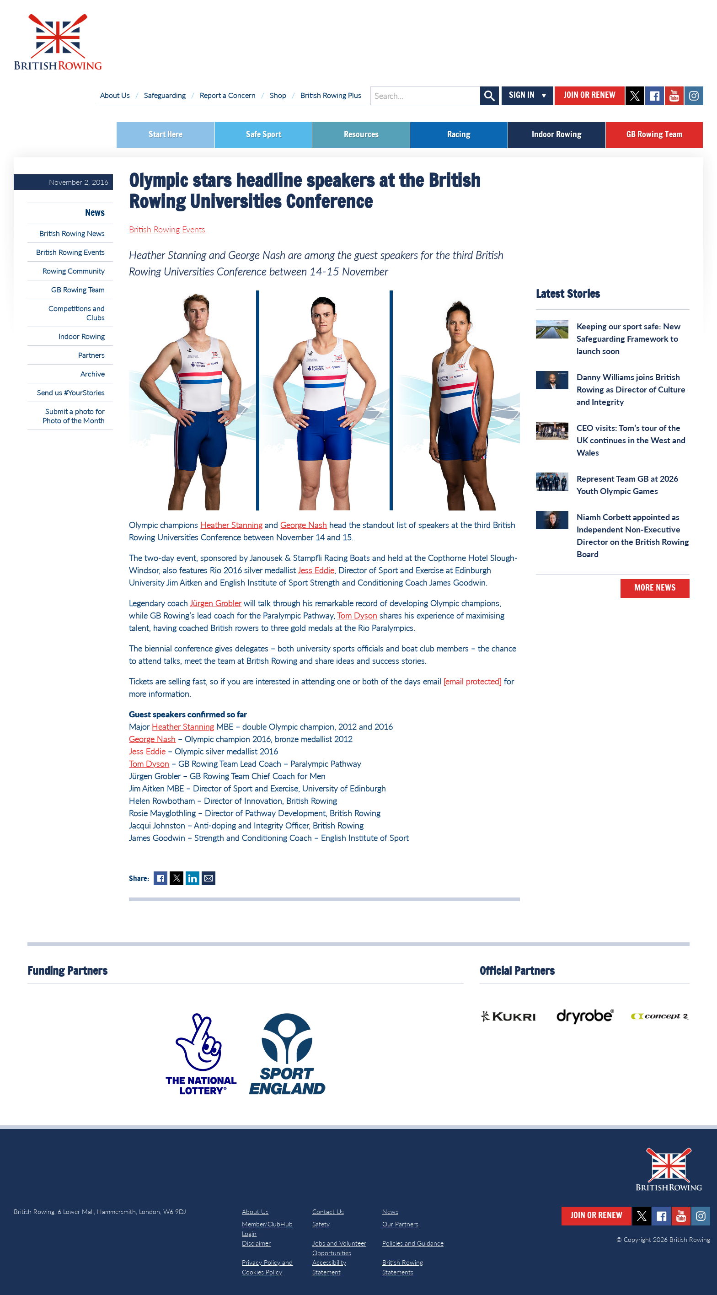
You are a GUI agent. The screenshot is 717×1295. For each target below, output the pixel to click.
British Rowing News (72, 233)
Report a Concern (228, 95)
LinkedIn (192, 878)
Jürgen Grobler (215, 603)
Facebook (160, 878)
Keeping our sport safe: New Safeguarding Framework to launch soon (628, 338)
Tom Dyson (357, 615)
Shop (278, 95)
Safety (321, 1224)
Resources (361, 135)
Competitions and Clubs (76, 313)
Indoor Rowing (557, 135)
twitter (635, 95)
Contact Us (328, 1211)
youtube (674, 95)
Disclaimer (256, 1243)
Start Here (165, 135)
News (95, 213)
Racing (459, 135)
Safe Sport (263, 135)
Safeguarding (165, 95)
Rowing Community (74, 270)
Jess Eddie (316, 570)
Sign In (522, 95)
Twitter (176, 878)
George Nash (303, 525)
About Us (115, 95)
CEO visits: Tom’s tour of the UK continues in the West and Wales (631, 440)
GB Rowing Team (654, 135)
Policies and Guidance (413, 1243)
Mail (208, 878)
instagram (694, 95)
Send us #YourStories (71, 392)
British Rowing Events (70, 251)
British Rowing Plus (330, 95)
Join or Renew (589, 95)
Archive (92, 373)
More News (655, 588)
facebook (654, 95)
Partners (91, 354)
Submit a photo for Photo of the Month (74, 416)
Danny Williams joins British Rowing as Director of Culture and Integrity (631, 389)
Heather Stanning (231, 525)
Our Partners (400, 1224)
